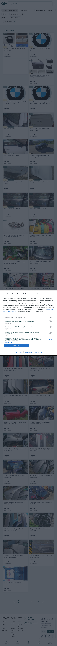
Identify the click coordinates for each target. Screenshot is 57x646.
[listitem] (28, 318)
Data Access (28, 352)
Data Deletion (18, 352)
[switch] (50, 321)
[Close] (53, 294)
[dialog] (28, 323)
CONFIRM (16, 345)
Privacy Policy (38, 352)
